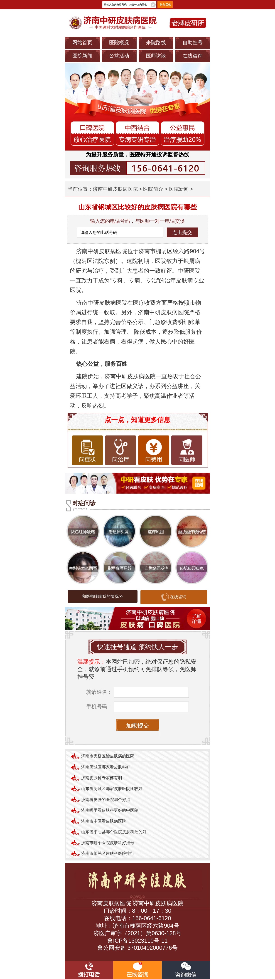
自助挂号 (193, 42)
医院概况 (119, 42)
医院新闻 (82, 56)
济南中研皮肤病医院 (115, 189)
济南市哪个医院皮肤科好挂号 (107, 843)
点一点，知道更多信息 (137, 419)
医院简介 (153, 189)
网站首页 (82, 42)
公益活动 (119, 56)
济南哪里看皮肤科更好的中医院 (109, 810)
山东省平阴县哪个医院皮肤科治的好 (114, 832)
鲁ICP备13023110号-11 (137, 940)
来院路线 (156, 42)
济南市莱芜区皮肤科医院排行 (107, 853)
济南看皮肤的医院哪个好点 (105, 799)
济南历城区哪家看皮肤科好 (105, 767)
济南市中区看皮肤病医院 (103, 821)
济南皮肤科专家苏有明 (101, 778)
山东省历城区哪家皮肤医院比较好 (111, 788)
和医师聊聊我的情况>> (102, 596)
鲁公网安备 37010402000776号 (137, 947)
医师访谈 (156, 56)
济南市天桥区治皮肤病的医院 (107, 756)
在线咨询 (193, 56)
